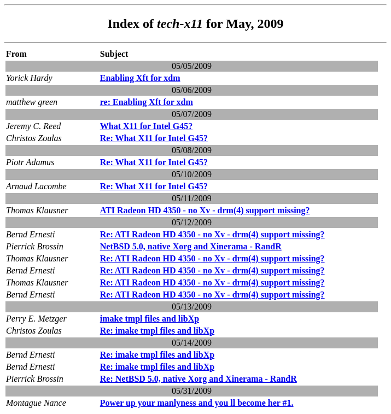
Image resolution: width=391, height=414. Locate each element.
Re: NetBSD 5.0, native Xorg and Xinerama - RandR (198, 378)
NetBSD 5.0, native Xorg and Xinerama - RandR (191, 246)
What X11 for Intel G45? (146, 126)
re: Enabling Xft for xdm (146, 102)
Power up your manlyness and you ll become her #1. (197, 402)
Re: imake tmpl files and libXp (157, 330)
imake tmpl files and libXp (149, 318)
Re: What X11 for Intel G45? (154, 138)
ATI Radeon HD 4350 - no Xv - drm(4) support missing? (205, 210)
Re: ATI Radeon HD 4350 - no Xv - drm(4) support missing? (212, 234)
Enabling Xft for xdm (140, 78)
